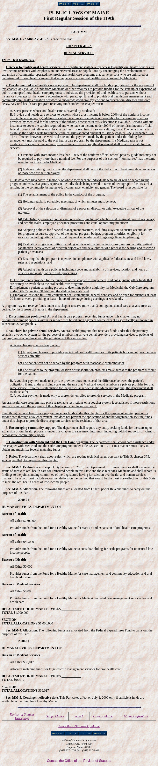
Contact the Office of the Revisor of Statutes (79, 760)
